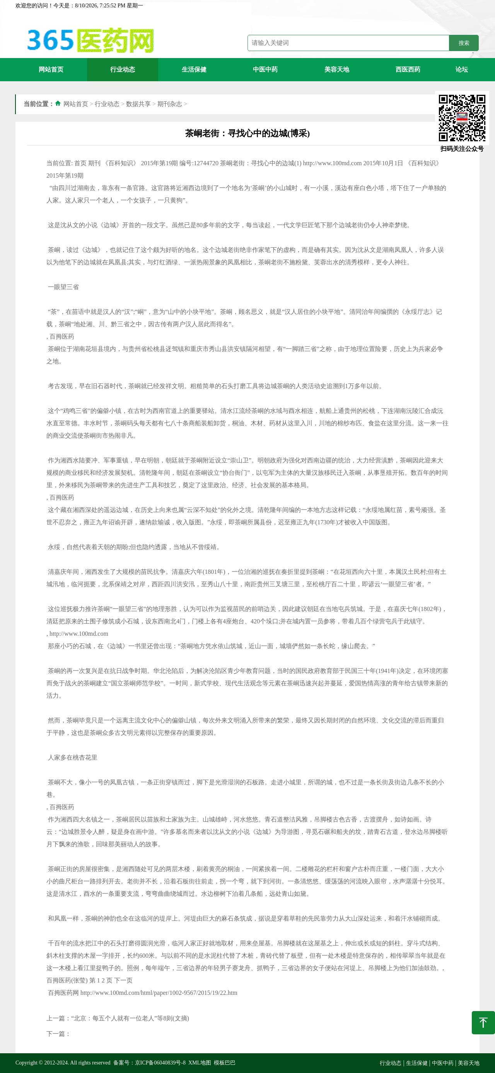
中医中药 (265, 69)
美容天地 (336, 69)
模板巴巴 (225, 1063)
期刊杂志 (169, 104)
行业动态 (122, 69)
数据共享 (138, 104)
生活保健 (194, 69)
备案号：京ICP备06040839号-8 (149, 1063)
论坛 (462, 69)
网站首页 (51, 69)
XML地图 (199, 1063)
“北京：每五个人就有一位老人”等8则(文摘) (130, 1018)
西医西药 (408, 69)
